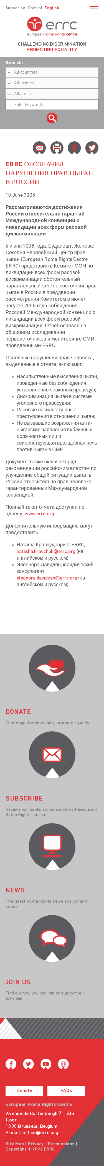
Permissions (61, 1144)
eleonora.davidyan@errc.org (47, 578)
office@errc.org (40, 1133)
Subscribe (16, 8)
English (52, 8)
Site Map (15, 1144)
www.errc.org (39, 514)
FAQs (66, 1091)
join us (18, 982)
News (15, 890)
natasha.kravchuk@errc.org (46, 551)
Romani (35, 8)
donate (18, 712)
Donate (24, 1091)
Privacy (36, 1144)
